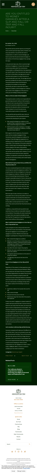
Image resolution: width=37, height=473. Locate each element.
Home (18, 419)
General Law (15, 352)
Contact (18, 439)
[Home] (18, 4)
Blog (18, 429)
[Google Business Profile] (12, 451)
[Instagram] (18, 451)
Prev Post (9, 355)
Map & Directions (18, 413)
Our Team (18, 421)
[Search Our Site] (29, 444)
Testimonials (18, 431)
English (20, 352)
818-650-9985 (18, 399)
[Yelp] (21, 451)
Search (8, 444)
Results (18, 436)
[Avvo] (25, 451)
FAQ (18, 426)
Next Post (25, 355)
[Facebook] (15, 451)
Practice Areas (18, 424)
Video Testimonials (18, 434)
